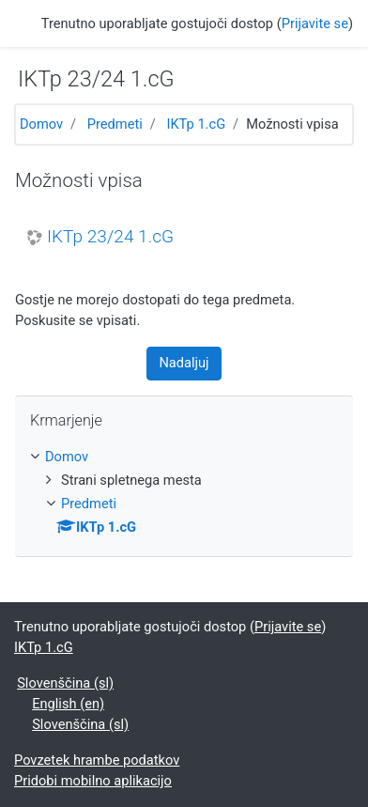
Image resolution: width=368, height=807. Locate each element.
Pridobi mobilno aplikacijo (93, 780)
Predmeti (115, 124)
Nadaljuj (183, 362)
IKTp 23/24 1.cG (110, 236)
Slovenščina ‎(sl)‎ (65, 683)
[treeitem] (184, 457)
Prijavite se (315, 23)
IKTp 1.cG (195, 124)
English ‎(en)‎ (68, 703)
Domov (41, 124)
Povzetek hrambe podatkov (96, 760)
